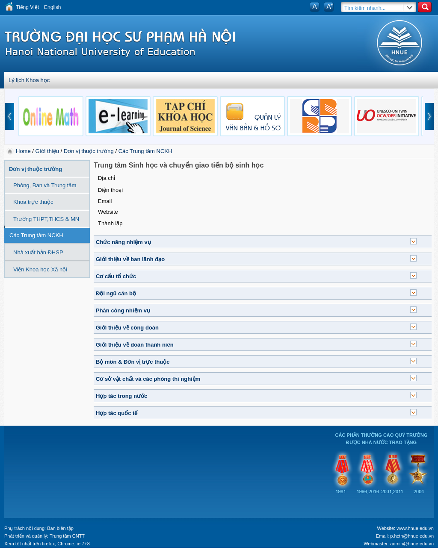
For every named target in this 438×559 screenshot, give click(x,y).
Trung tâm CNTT (67, 535)
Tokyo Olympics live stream (31, 556)
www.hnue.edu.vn (415, 528)
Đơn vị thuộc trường (89, 151)
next (429, 116)
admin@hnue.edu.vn (412, 543)
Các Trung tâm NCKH (145, 151)
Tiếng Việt (27, 7)
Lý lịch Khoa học (29, 80)
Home (24, 151)
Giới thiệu (47, 151)
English (52, 7)
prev (9, 116)
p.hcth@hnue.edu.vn (412, 535)
